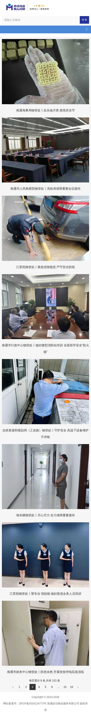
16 (71, 686)
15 (65, 686)
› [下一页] (78, 686)
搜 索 (84, 19)
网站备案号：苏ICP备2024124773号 (24, 703)
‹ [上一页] (13, 686)
